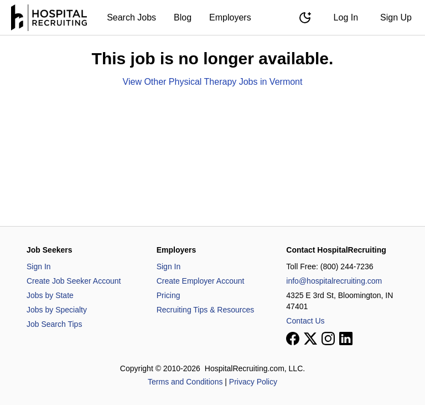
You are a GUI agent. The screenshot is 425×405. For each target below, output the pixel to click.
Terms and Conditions (185, 381)
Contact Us (305, 320)
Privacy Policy (253, 381)
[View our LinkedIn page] (346, 338)
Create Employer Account (201, 280)
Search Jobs (131, 17)
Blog (182, 17)
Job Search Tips (54, 324)
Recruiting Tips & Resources (206, 309)
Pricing (168, 295)
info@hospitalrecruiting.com (334, 280)
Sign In (39, 266)
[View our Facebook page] (292, 338)
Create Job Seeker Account (74, 280)
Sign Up (396, 17)
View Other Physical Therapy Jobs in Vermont (213, 81)
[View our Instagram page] (328, 338)
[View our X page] (310, 338)
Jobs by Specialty (57, 309)
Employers (230, 17)
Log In (346, 17)
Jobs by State (50, 295)
